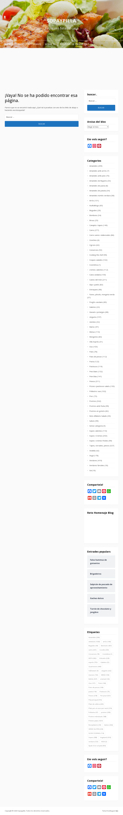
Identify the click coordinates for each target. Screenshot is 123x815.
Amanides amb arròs (97, 171)
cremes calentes (96, 270)
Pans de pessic (95, 356)
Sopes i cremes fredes (98, 440)
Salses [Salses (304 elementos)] (108, 725)
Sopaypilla (61, 20)
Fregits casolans (96, 302)
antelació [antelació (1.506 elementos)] (94, 641)
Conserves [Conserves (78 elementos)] (94, 654)
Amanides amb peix (97, 176)
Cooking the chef (96, 255)
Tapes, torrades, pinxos (99, 445)
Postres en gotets (97, 411)
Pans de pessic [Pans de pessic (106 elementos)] (96, 687)
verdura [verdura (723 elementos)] (93, 742)
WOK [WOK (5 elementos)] (104, 742)
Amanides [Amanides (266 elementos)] (94, 637)
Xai (90, 470)
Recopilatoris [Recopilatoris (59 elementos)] (95, 725)
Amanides (93, 166)
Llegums (92, 317)
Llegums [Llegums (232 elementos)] (106, 671)
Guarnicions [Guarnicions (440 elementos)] (95, 666)
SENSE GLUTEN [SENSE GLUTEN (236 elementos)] (96, 729)
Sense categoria (96, 426)
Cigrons (92, 245)
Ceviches (93, 240)
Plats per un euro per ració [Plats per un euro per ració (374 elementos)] (100, 708)
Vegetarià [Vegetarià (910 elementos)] (105, 737)
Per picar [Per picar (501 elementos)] (105, 696)
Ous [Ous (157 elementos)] (92, 683)
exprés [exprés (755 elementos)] (93, 662)
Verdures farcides (96, 465)
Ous (91, 346)
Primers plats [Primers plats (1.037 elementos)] (96, 721)
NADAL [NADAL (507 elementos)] (93, 679)
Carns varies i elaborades (99, 235)
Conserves (93, 250)
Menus (9, 44)
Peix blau (93, 376)
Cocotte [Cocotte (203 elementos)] (104, 650)
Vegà (91, 455)
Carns (91, 230)
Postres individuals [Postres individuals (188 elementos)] (97, 716)
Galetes (92, 307)
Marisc (92, 327)
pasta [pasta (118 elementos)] (92, 692)
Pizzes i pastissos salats (99, 386)
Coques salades (95, 260)
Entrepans (93, 289)
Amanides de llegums (98, 181)
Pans (91, 351)
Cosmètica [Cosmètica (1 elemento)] (107, 654)
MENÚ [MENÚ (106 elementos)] (105, 675)
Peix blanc (93, 371)
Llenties (92, 322)
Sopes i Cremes (95, 436)
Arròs (91, 200)
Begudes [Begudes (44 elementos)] (93, 646)
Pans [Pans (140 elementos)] (102, 683)
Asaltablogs (94, 205)
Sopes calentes (95, 431)
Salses (92, 421)
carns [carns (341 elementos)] (92, 650)
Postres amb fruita (97, 406)
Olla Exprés (94, 342)
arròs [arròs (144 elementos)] (107, 641)
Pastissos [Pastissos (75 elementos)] (105, 692)
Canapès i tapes (96, 225)
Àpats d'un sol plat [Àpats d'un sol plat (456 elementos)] (97, 746)
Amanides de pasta (97, 185)
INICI (20, 44)
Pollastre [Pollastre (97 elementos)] (93, 712)
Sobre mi (50, 44)
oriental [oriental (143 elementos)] (105, 679)
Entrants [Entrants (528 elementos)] (104, 658)
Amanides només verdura (100, 195)
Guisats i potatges (97, 312)
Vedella (92, 450)
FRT (117, 811)
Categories (34, 44)
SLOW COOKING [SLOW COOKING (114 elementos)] (96, 733)
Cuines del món (95, 280)
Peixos (92, 381)
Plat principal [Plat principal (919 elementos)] (95, 700)
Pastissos (93, 366)
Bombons (93, 215)
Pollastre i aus (95, 391)
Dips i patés (94, 284)
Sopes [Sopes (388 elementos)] (93, 737)
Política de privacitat (74, 44)
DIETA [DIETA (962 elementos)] (92, 658)
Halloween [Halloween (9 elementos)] (93, 671)
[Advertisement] (61, 66)
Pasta (91, 361)
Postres (92, 401)
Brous (91, 220)
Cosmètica (93, 265)
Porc (91, 396)
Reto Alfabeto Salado (98, 416)
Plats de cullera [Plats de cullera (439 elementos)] (96, 704)
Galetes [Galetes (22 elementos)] (105, 662)
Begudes (93, 210)
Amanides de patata (97, 190)
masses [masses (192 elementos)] (93, 675)
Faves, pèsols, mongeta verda (101, 294)
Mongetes (93, 337)
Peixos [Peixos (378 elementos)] (93, 696)
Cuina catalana (95, 274)
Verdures (93, 460)
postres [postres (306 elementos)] (105, 712)
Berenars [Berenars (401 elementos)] (106, 646)
